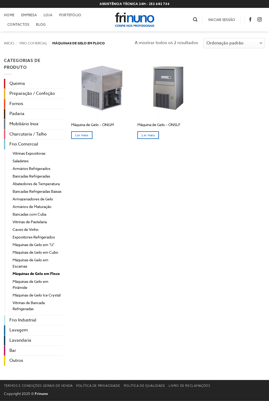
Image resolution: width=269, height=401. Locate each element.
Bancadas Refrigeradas (31, 176)
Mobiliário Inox (23, 124)
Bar (12, 350)
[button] (195, 19)
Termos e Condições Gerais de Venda (38, 385)
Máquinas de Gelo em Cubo (35, 252)
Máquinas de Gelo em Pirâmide (30, 284)
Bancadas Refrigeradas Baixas (37, 191)
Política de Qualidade (144, 385)
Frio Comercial (33, 43)
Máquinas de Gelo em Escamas (30, 262)
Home (9, 15)
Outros (16, 360)
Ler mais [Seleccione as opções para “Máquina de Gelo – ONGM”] (82, 135)
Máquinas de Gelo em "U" (33, 244)
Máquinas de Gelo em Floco (36, 274)
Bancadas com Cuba (29, 214)
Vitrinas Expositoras (29, 153)
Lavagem (18, 330)
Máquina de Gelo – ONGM (92, 124)
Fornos (16, 104)
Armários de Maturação (32, 206)
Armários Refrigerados (31, 168)
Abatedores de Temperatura (36, 183)
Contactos (18, 24)
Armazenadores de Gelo (33, 198)
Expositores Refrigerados (34, 237)
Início (9, 43)
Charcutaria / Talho (28, 134)
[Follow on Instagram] (260, 19)
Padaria (16, 114)
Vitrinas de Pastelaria (30, 221)
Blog (40, 24)
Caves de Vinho (26, 229)
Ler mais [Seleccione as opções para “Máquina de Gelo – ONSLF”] (148, 135)
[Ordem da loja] (234, 43)
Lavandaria (20, 340)
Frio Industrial (22, 320)
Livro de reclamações (189, 385)
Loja (48, 15)
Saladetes (21, 160)
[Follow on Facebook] (251, 19)
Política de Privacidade (98, 385)
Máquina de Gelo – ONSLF (158, 124)
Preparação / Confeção (32, 93)
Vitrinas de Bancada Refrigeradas (29, 305)
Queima (17, 83)
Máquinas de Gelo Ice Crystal (36, 295)
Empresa (29, 15)
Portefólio (70, 15)
